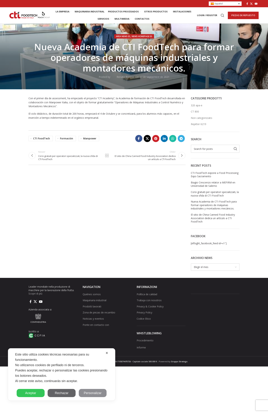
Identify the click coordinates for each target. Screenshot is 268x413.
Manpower (89, 141)
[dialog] (61, 374)
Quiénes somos (92, 296)
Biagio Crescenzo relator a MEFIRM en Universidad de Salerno (213, 186)
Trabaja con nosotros (149, 302)
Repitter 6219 (198, 126)
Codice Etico (144, 321)
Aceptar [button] (30, 393)
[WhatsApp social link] (172, 141)
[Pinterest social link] (155, 141)
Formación (66, 141)
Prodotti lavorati (92, 309)
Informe (141, 349)
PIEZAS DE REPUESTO (243, 16)
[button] (225, 4)
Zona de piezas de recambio (99, 315)
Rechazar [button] (62, 393)
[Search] (222, 16)
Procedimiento (145, 343)
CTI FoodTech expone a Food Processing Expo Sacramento (214, 177)
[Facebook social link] (247, 3)
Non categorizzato (201, 120)
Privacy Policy (144, 315)
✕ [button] (107, 353)
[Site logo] (29, 16)
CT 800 (195, 114)
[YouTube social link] (256, 3)
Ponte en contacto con (96, 327)
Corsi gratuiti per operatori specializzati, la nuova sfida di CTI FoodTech (215, 196)
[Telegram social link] (181, 141)
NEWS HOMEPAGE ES (142, 38)
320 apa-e (196, 107)
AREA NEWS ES (123, 38)
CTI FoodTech (41, 141)
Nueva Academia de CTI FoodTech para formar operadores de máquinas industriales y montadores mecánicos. (214, 207)
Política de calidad (147, 296)
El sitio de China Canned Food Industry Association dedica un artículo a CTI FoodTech (213, 220)
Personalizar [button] (92, 393)
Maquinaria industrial (94, 302)
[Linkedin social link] (164, 141)
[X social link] (251, 3)
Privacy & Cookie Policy (150, 309)
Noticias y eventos (93, 321)
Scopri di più (35, 296)
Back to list (107, 158)
